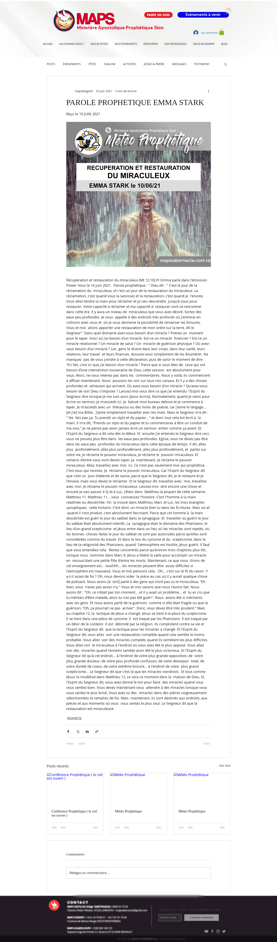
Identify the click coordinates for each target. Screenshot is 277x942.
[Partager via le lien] (97, 731)
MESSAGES (179, 64)
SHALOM (109, 64)
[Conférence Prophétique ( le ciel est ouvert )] (75, 789)
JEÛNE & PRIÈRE (154, 64)
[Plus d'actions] (208, 91)
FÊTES (92, 64)
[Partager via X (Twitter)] (78, 731)
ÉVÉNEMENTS (72, 64)
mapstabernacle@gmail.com (131, 910)
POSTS (51, 64)
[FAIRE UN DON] (158, 15)
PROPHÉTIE (74, 718)
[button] (221, 32)
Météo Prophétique (128, 811)
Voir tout (224, 765)
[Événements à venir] (203, 15)
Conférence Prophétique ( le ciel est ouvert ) (74, 813)
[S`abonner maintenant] (201, 917)
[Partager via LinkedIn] (87, 731)
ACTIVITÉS (129, 64)
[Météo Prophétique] (138, 789)
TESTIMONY (202, 64)
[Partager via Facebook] (68, 731)
